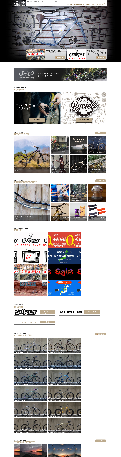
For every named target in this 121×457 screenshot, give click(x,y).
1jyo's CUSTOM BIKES (83, 120)
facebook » (79, 424)
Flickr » (90, 424)
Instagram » (101, 424)
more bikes (100, 303)
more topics (100, 133)
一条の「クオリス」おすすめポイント (92, 281)
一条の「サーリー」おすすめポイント (47, 281)
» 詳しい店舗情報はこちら (98, 435)
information (63, 4)
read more (100, 57)
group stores (83, 4)
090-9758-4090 (56, 437)
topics (73, 4)
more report (100, 363)
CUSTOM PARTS (37, 120)
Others (47, 291)
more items (100, 181)
